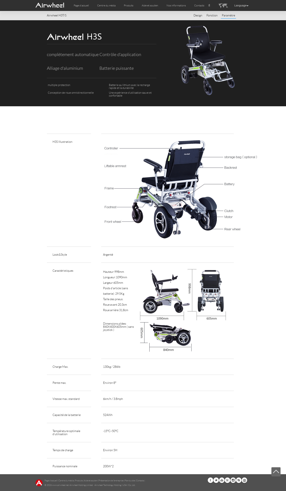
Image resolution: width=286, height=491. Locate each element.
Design (198, 15)
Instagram (233, 480)
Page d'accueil (81, 5)
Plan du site (130, 480)
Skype (238, 480)
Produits (128, 5)
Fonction (212, 15)
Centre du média (66, 480)
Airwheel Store (227, 480)
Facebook (210, 480)
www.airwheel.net (60, 485)
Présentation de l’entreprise (110, 480)
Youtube (222, 480)
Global (244, 480)
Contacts (199, 5)
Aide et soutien (150, 5)
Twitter (216, 480)
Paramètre (228, 15)
